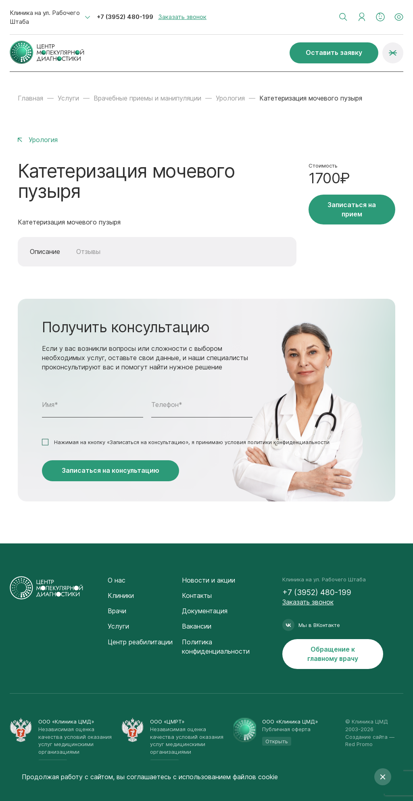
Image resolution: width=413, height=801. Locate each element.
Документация (204, 611)
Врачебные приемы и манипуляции (147, 98)
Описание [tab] (45, 251)
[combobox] (50, 17)
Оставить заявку (334, 52)
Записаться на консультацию (110, 470)
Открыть (276, 741)
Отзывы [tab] (88, 251)
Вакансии (196, 626)
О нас (116, 580)
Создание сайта (366, 737)
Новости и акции (208, 580)
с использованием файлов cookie (225, 777)
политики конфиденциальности (289, 442)
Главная (30, 98)
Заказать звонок (182, 17)
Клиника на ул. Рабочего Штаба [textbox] (45, 17)
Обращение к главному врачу (332, 654)
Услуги (68, 98)
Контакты (197, 595)
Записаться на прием (351, 209)
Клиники (121, 595)
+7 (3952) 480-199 (125, 17)
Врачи (117, 611)
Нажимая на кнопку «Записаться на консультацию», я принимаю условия (192, 442)
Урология (230, 98)
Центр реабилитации (140, 642)
